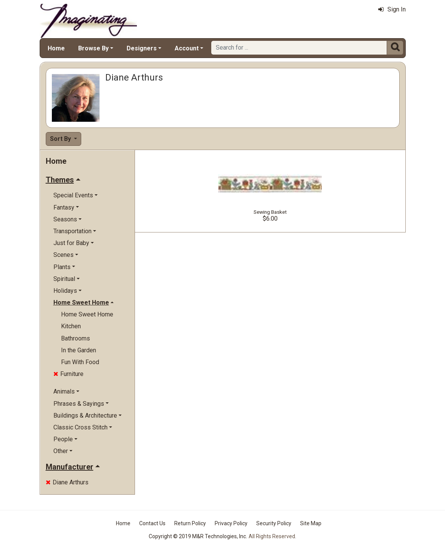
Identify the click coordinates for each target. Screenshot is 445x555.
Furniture (68, 374)
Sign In (392, 9)
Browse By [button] (93, 48)
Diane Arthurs (67, 482)
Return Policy (190, 523)
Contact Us (152, 523)
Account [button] (187, 48)
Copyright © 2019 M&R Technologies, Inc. (198, 536)
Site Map (310, 523)
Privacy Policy (231, 523)
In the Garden (78, 350)
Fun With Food (80, 362)
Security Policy (273, 523)
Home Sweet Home (87, 314)
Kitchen (71, 326)
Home (56, 48)
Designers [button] (142, 48)
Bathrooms (75, 338)
